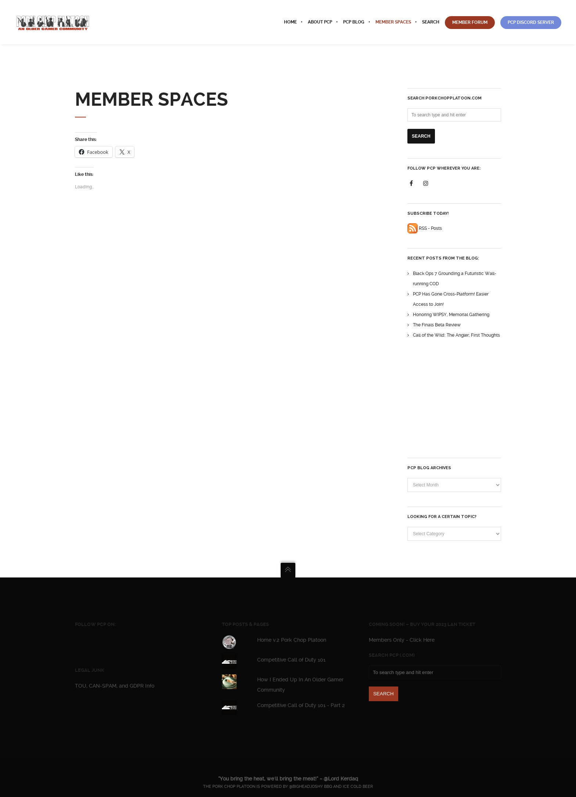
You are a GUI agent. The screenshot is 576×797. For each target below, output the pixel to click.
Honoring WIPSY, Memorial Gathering (451, 314)
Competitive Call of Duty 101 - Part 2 (301, 705)
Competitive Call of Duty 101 (291, 660)
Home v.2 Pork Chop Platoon (291, 640)
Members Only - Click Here (402, 640)
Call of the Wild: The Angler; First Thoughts (456, 335)
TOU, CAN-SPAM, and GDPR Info (114, 686)
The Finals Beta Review (437, 324)
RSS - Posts (424, 228)
